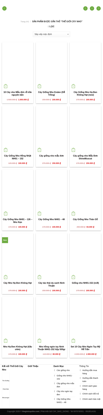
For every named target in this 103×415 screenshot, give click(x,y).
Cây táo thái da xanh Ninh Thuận (51, 284)
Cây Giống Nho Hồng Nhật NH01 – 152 (17, 157)
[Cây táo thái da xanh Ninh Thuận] (51, 256)
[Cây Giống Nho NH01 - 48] (51, 192)
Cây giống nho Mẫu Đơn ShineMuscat (85, 157)
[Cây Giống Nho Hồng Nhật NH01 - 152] (17, 129)
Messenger (5, 395)
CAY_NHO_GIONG (61, 411)
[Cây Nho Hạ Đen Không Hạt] (17, 256)
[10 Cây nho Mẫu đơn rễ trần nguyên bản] (17, 65)
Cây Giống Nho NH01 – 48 (51, 219)
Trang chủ (25, 21)
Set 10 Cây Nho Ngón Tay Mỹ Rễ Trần (85, 348)
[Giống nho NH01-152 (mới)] (85, 256)
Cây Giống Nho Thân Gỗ (85, 219)
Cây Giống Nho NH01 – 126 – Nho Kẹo (17, 220)
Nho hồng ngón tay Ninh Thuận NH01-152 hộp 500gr (51, 348)
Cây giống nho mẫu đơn (51, 156)
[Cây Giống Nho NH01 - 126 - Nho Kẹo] (17, 192)
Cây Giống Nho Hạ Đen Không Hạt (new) (85, 93)
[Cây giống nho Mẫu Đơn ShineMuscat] (85, 129)
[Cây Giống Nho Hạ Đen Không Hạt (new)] (85, 65)
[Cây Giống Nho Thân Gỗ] (85, 192)
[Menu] (4, 8)
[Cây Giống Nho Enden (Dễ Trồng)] (51, 65)
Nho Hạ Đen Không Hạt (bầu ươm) (17, 348)
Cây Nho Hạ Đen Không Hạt (17, 283)
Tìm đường (5, 378)
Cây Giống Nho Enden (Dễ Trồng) (51, 93)
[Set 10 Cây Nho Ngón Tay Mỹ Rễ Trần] (85, 320)
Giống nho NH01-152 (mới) (85, 283)
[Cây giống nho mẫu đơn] (51, 129)
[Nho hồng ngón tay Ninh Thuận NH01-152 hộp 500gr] (51, 320)
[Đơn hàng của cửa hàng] (51, 34)
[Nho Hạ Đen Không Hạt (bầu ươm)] (17, 320)
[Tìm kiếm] (85, 8)
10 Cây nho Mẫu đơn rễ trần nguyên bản (17, 93)
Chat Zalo (6, 386)
